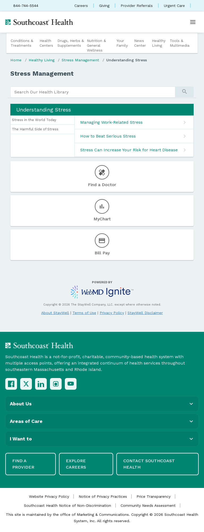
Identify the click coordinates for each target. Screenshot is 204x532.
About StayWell (55, 313)
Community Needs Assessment (148, 505)
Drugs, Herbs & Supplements (70, 43)
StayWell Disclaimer (145, 313)
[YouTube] (70, 384)
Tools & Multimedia (179, 43)
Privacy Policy (112, 313)
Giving (104, 5)
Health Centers (46, 43)
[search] (93, 92)
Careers (81, 5)
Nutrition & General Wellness (96, 45)
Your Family (122, 43)
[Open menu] (193, 22)
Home (16, 60)
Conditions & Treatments (22, 43)
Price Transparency (154, 496)
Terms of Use (84, 313)
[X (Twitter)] (26, 384)
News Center (140, 43)
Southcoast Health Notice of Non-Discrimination (67, 505)
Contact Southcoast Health (149, 464)
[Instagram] (56, 384)
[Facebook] (11, 384)
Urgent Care (174, 5)
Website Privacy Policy (49, 496)
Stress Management (80, 60)
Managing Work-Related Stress (111, 122)
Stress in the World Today (34, 120)
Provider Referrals (137, 5)
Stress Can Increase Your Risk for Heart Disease (129, 149)
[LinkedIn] (41, 384)
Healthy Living (158, 43)
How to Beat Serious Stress (108, 136)
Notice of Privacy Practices (103, 496)
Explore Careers (76, 464)
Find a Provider (23, 464)
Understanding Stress (126, 60)
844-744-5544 (25, 5)
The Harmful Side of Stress (35, 129)
